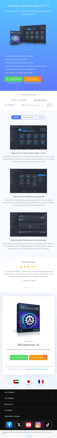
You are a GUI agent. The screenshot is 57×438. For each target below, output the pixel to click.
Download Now (13, 79)
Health (41, 117)
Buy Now (33, 79)
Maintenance (28, 117)
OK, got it (29, 436)
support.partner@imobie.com (37, 369)
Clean (16, 117)
